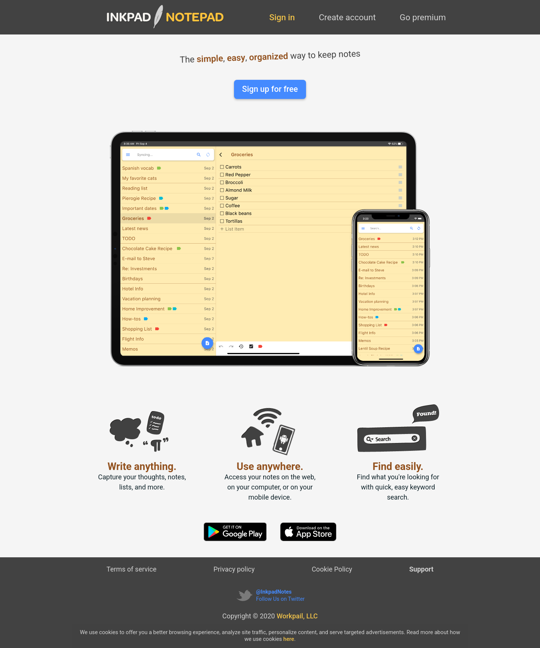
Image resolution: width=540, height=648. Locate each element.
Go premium (423, 17)
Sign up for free (270, 89)
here (289, 639)
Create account (347, 17)
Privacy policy (234, 569)
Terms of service (131, 569)
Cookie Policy (332, 569)
